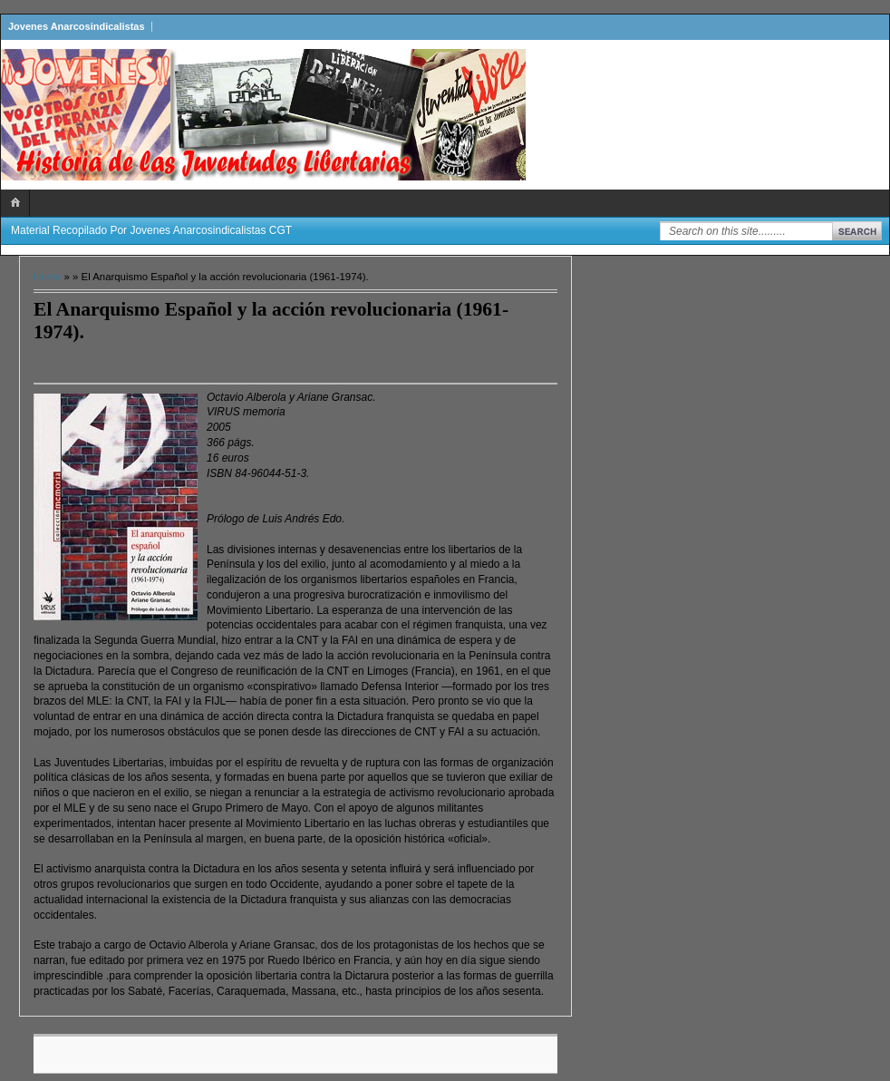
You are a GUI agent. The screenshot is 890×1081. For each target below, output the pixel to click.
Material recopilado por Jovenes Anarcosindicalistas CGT (151, 230)
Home (47, 276)
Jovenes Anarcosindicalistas (76, 26)
